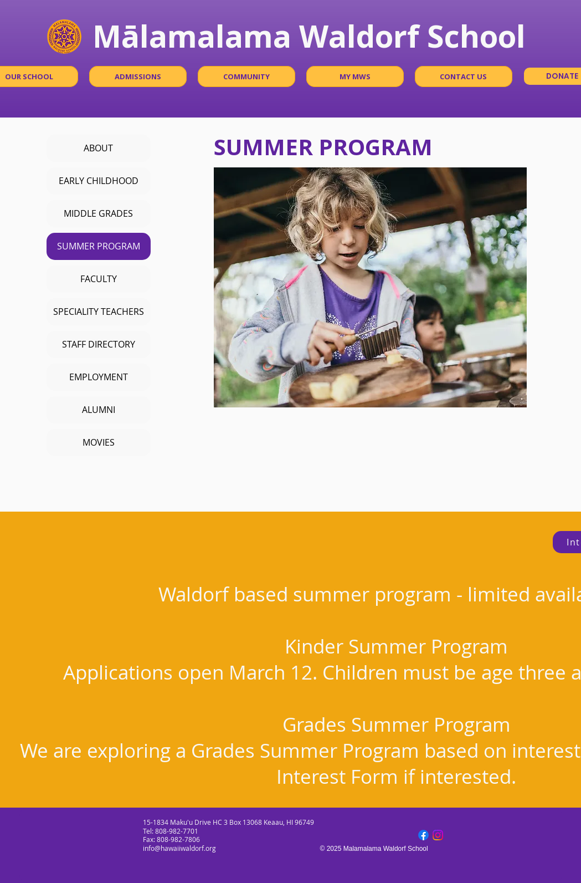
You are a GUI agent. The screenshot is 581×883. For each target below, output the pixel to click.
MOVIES (99, 442)
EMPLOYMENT (98, 377)
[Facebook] (423, 835)
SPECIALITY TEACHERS (98, 311)
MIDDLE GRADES (98, 213)
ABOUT (98, 148)
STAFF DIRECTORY (98, 344)
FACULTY (98, 279)
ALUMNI (98, 410)
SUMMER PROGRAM (98, 246)
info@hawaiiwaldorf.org (179, 848)
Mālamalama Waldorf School (309, 36)
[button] (138, 76)
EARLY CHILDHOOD (98, 181)
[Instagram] (438, 835)
